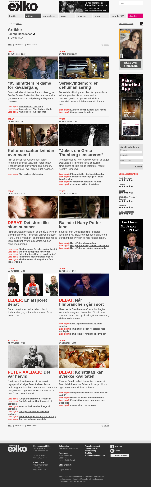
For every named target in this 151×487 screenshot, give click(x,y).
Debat (62, 52)
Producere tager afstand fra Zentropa (37, 416)
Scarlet (122, 191)
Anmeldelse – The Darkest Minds (35, 109)
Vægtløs (122, 205)
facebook (116, 446)
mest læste (32, 45)
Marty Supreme (125, 178)
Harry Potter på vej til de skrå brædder (89, 245)
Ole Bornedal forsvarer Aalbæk (85, 182)
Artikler (19, 24)
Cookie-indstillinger (120, 455)
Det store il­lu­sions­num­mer (29, 224)
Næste (106, 45)
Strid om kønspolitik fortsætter (34, 252)
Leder (11, 269)
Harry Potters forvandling (83, 243)
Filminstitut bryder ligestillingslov (87, 174)
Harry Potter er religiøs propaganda (88, 248)
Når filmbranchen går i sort (81, 302)
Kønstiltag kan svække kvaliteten (81, 374)
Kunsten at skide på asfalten (84, 184)
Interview (13, 341)
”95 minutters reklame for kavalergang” (29, 85)
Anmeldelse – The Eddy (31, 106)
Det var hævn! (29, 374)
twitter (115, 450)
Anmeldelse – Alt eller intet (32, 112)
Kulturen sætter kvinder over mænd (88, 110)
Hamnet (122, 184)
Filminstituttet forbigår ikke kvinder (88, 334)
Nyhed (11, 52)
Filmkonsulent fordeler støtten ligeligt (38, 249)
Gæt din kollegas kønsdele (32, 419)
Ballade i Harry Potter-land (80, 224)
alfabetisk (19, 45)
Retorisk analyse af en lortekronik (87, 398)
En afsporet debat (27, 302)
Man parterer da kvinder (82, 112)
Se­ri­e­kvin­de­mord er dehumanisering (78, 85)
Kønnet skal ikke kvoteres (83, 405)
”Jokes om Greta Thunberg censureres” (81, 152)
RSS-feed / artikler (126, 24)
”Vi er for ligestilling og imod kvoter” (37, 254)
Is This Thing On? (126, 212)
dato (10, 45)
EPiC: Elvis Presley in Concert (128, 198)
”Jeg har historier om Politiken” (35, 399)
